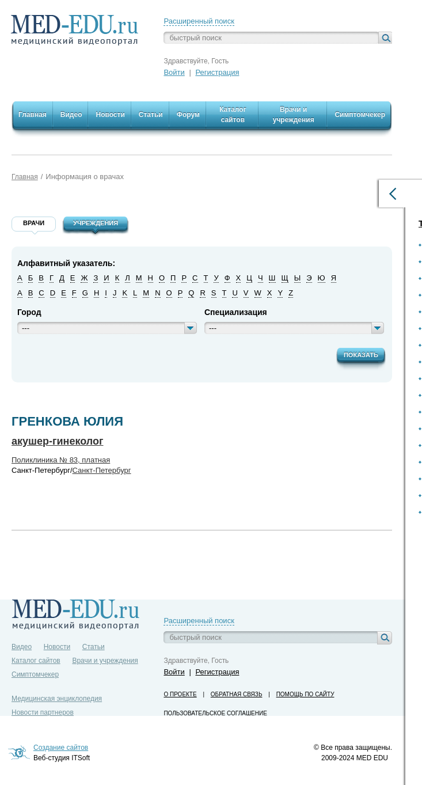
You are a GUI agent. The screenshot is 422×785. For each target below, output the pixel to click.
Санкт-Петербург (102, 470)
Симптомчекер (35, 674)
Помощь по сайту (305, 694)
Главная (25, 177)
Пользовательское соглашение (215, 713)
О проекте (180, 694)
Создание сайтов (60, 748)
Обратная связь (237, 694)
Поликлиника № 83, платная (61, 460)
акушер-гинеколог (58, 441)
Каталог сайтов (36, 661)
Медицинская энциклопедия (57, 699)
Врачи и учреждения (105, 661)
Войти (174, 72)
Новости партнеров (43, 712)
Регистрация (217, 72)
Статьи (93, 647)
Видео (22, 647)
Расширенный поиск (199, 21)
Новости (57, 647)
